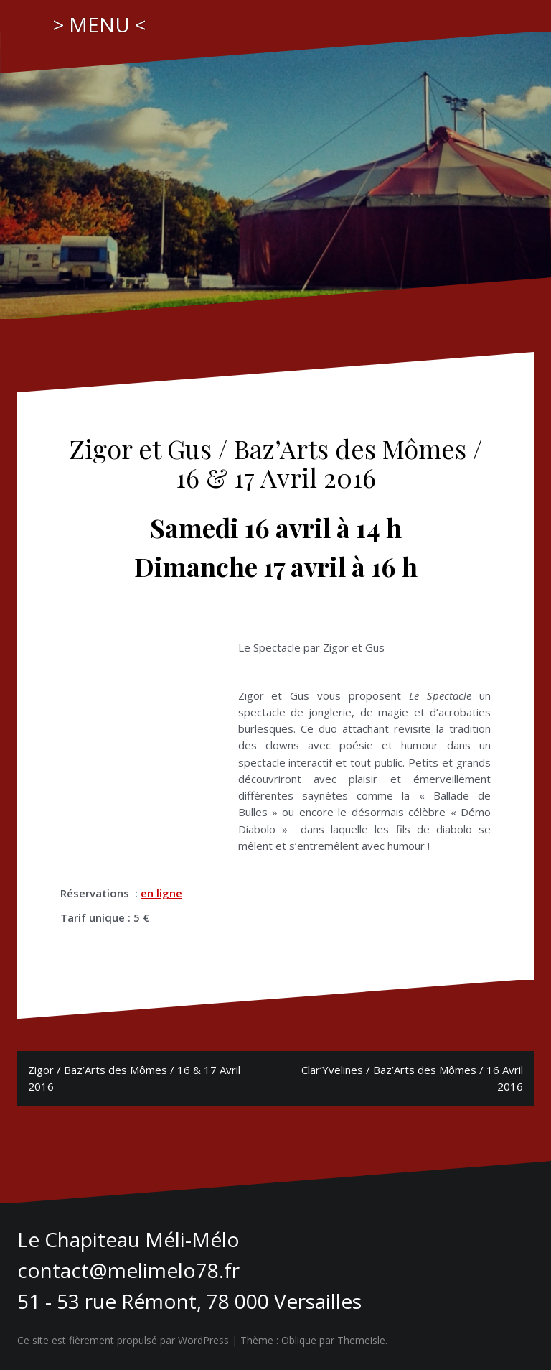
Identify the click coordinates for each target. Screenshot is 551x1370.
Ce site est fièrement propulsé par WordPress (123, 1340)
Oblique (298, 1340)
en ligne (161, 893)
